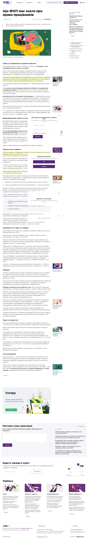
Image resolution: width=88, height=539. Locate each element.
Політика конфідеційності (76, 529)
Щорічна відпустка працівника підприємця (57, 334)
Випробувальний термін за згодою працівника (77, 46)
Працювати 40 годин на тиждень (76, 51)
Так (44, 161)
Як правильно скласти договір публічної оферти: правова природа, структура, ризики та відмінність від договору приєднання (69, 442)
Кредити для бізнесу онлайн (54, 2)
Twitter (7, 378)
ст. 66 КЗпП (34, 274)
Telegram (11, 378)
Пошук (38, 2)
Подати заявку (11, 409)
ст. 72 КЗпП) (45, 266)
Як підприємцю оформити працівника (56, 84)
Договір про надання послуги (77, 531)
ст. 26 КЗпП (22, 134)
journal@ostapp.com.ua (42, 536)
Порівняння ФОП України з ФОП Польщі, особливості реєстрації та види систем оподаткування (77, 509)
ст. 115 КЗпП (26, 168)
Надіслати (37, 136)
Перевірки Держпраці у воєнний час (76, 17)
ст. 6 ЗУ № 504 (26, 343)
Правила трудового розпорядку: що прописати (57, 307)
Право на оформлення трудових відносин (76, 43)
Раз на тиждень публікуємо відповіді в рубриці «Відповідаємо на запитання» (22, 430)
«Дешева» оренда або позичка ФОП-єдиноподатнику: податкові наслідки (33, 511)
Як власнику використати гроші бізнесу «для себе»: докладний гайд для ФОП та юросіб (10, 498)
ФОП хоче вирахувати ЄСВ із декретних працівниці (57, 372)
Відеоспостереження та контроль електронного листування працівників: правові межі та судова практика (76, 29)
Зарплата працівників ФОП (57, 182)
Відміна (44, 166)
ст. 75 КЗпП (16, 343)
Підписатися (37, 471)
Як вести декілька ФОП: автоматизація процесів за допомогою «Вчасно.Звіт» (75, 498)
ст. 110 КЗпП (23, 196)
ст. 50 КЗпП (23, 237)
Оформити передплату (71, 2)
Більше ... (6, 512)
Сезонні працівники (57, 111)
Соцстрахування (75, 57)
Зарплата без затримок (76, 48)
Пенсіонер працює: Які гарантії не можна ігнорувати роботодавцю (75, 22)
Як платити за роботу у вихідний (57, 270)
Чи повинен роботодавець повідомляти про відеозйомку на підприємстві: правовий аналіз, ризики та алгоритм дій (68, 452)
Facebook (4, 378)
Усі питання (81, 426)
